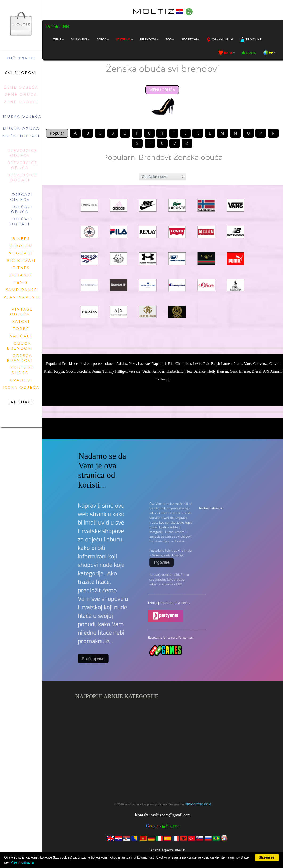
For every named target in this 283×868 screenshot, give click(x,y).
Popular (57, 133)
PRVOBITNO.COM (198, 804)
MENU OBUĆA (162, 89)
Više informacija (22, 862)
